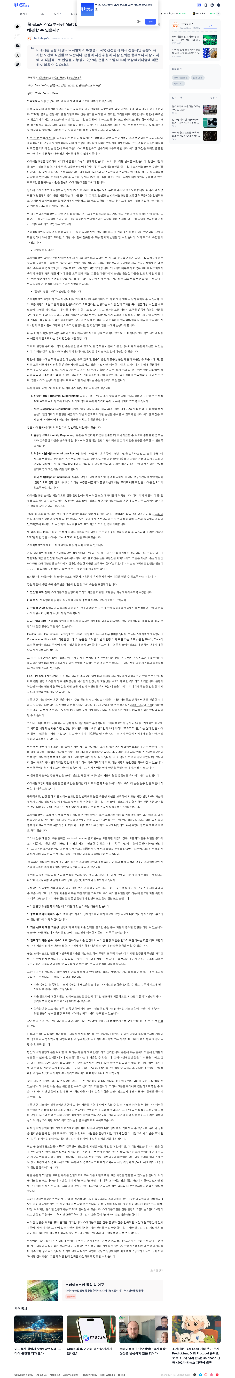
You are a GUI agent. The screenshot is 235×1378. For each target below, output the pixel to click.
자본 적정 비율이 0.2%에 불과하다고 (135, 519)
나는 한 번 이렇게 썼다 (40, 137)
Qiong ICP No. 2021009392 (175, 1375)
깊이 (57, 13)
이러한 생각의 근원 (141, 704)
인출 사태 (74, 333)
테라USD (178, 83)
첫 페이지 (24, 13)
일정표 (74, 13)
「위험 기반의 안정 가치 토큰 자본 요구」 (113, 639)
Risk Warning (107, 1375)
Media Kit (55, 1375)
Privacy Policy (89, 1375)
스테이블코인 (181, 77)
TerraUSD (48, 532)
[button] (219, 5)
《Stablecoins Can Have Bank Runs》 (60, 77)
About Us (41, 1375)
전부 (213, 97)
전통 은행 (198, 77)
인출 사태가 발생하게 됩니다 (48, 380)
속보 (42, 13)
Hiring (121, 1375)
